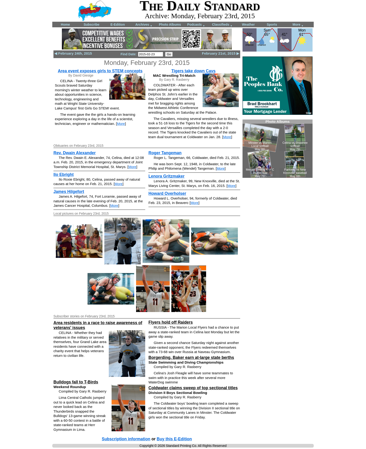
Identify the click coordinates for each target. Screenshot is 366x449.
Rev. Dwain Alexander (74, 153)
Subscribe (91, 24)
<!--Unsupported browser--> (278, 148)
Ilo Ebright (63, 174)
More (297, 25)
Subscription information (126, 439)
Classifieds (222, 25)
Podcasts (196, 25)
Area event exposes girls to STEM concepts (100, 71)
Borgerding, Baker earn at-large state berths (191, 357)
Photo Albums (170, 24)
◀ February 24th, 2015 (73, 53)
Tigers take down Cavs (193, 71)
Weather (248, 24)
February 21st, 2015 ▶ (220, 53)
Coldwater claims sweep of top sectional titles (193, 388)
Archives (143, 25)
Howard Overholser (167, 193)
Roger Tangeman (165, 153)
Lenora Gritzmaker (166, 176)
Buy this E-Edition (174, 439)
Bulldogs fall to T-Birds (75, 382)
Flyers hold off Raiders (170, 322)
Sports (272, 24)
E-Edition (117, 24)
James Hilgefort (68, 191)
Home (65, 24)
